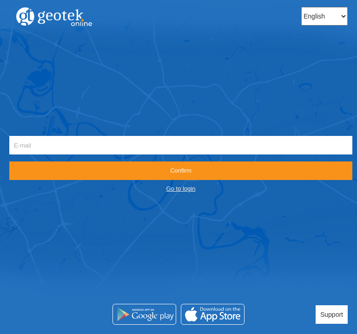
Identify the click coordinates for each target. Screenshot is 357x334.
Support (331, 314)
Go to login (181, 188)
